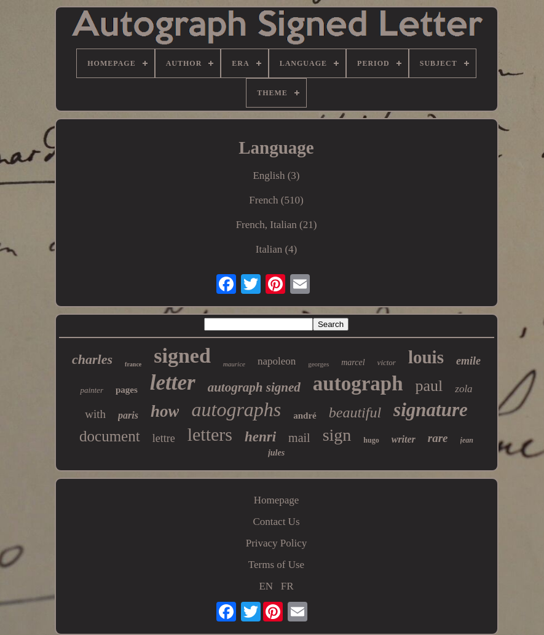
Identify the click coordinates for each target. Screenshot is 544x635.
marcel (353, 362)
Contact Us (276, 521)
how (165, 411)
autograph (358, 384)
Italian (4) (277, 249)
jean (466, 440)
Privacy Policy (276, 543)
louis (426, 357)
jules (276, 452)
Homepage (276, 500)
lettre (163, 438)
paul (429, 386)
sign (337, 434)
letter (172, 383)
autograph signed (254, 387)
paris (128, 415)
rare (438, 438)
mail (299, 437)
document (109, 436)
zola (463, 389)
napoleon (277, 361)
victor (386, 362)
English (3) (276, 175)
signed (182, 355)
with (95, 414)
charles (92, 359)
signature (430, 409)
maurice (234, 364)
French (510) (276, 200)
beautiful (355, 412)
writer (404, 439)
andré (305, 415)
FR (287, 586)
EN (266, 586)
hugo (371, 440)
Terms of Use (276, 564)
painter (91, 390)
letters (209, 434)
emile (468, 361)
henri (260, 436)
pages (127, 390)
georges (318, 364)
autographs (236, 409)
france (133, 364)
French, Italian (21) (276, 225)
